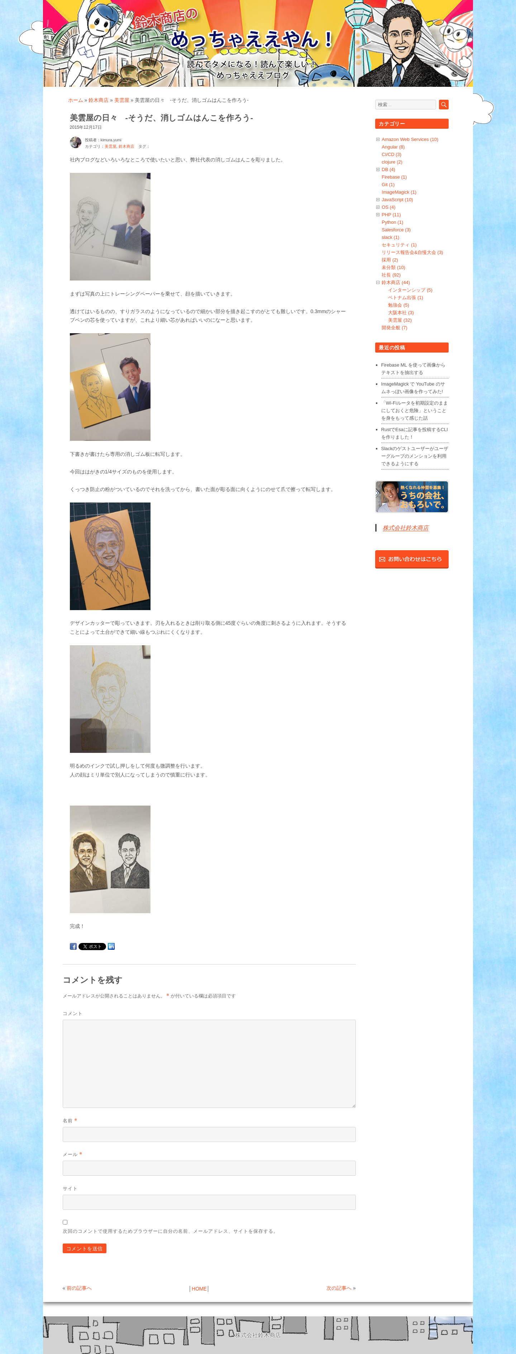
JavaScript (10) (397, 199)
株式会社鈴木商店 (406, 528)
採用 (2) (390, 260)
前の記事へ (79, 1288)
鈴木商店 (99, 100)
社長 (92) (391, 275)
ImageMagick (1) (399, 192)
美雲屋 (121, 100)
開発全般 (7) (394, 327)
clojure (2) (392, 162)
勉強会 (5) (398, 305)
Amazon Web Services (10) (410, 139)
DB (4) (388, 169)
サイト (70, 1188)
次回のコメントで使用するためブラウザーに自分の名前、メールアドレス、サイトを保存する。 (170, 1231)
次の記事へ (339, 1288)
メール (72, 1154)
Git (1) (388, 184)
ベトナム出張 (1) (405, 297)
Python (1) (392, 222)
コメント (73, 1013)
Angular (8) (393, 147)
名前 (70, 1121)
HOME (199, 1289)
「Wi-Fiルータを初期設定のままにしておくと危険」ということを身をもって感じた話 (414, 410)
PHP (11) (391, 214)
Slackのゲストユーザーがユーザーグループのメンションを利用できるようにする (415, 456)
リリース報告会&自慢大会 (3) (412, 252)
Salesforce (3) (396, 229)
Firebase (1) (394, 177)
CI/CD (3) (391, 154)
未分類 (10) (393, 267)
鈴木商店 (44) (396, 282)
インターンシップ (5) (410, 290)
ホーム (75, 100)
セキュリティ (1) (399, 244)
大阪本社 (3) (401, 312)
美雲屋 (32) (400, 320)
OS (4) (388, 207)
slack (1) (390, 237)
